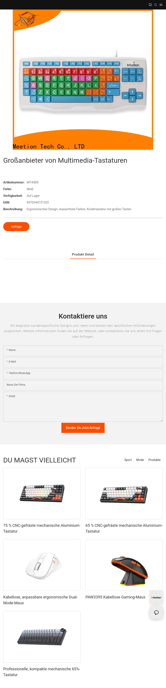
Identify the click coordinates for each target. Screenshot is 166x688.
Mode (140, 460)
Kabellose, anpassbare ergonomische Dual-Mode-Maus (40, 600)
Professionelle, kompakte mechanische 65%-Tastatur (41, 672)
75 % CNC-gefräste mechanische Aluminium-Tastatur (41, 528)
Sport (128, 460)
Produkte (154, 460)
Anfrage (16, 226)
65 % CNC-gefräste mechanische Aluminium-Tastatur (124, 528)
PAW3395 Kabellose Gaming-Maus (115, 597)
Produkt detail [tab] (83, 254)
